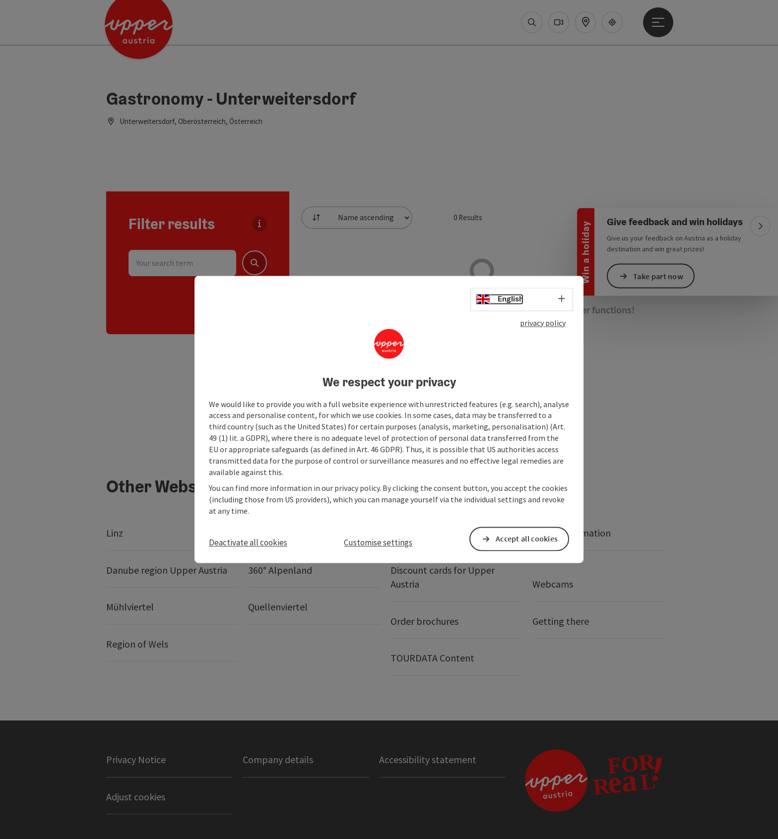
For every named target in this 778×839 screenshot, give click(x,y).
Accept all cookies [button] (527, 539)
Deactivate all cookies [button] (248, 542)
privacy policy (543, 323)
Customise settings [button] (378, 542)
